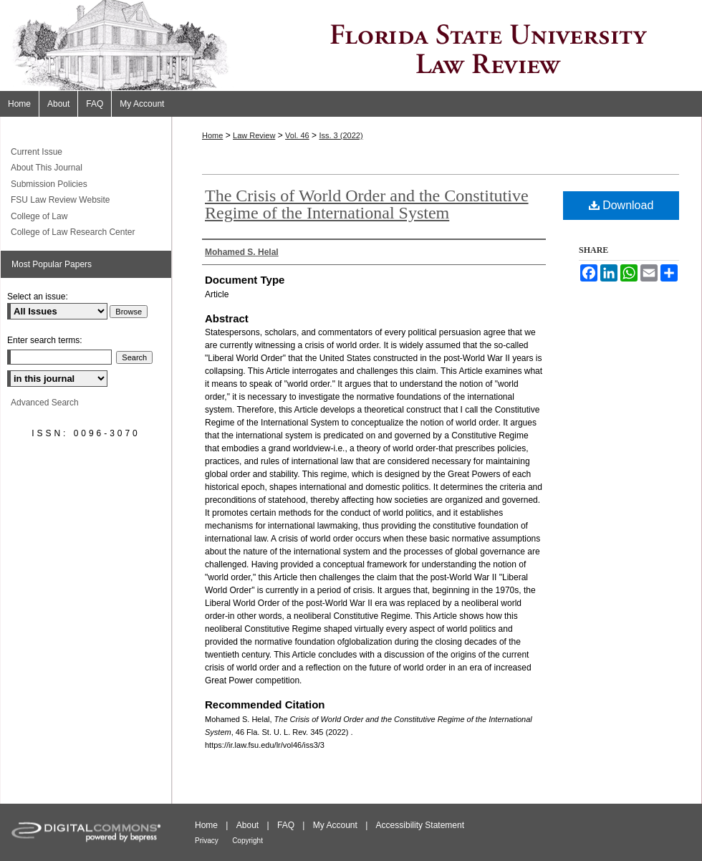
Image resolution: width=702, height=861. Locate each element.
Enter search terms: (44, 340)
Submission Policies (49, 184)
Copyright (247, 841)
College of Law (39, 216)
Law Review (254, 135)
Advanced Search (45, 403)
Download (621, 205)
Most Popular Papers (51, 264)
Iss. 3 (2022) (340, 135)
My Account (335, 825)
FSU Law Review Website (60, 200)
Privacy (206, 841)
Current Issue (36, 152)
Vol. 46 (297, 135)
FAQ (285, 825)
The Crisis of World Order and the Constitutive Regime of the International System (367, 204)
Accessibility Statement (420, 825)
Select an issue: (37, 297)
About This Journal (46, 168)
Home (212, 135)
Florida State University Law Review (351, 45)
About (247, 825)
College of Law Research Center (73, 232)
